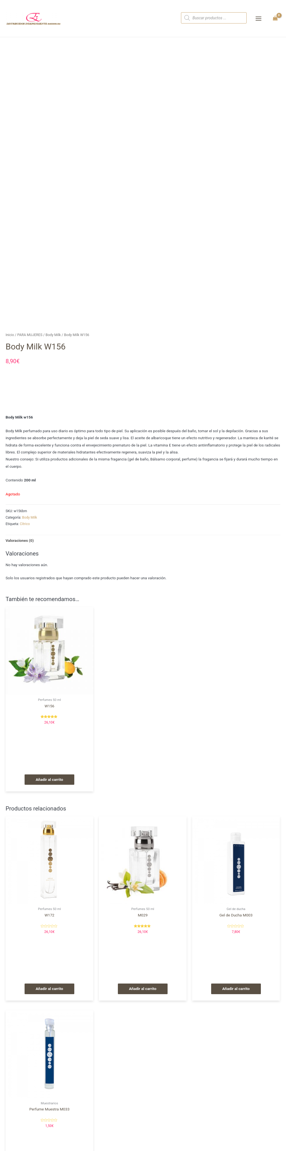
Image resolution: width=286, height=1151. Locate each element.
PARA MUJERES (29, 335)
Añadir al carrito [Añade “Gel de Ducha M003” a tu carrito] (236, 988)
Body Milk (53, 335)
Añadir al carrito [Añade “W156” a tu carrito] (49, 779)
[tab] (20, 540)
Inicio (10, 335)
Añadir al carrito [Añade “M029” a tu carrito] (142, 988)
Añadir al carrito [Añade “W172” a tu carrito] (49, 988)
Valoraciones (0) (20, 540)
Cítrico (25, 524)
